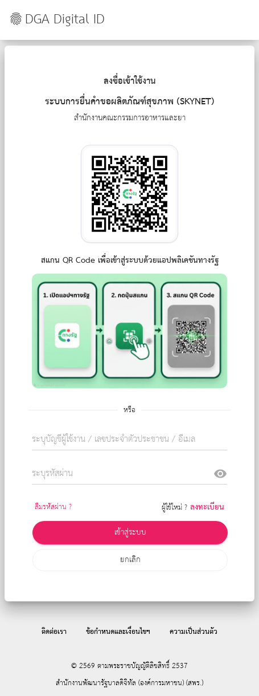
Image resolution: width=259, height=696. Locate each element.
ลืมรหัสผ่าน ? (53, 507)
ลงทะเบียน (207, 507)
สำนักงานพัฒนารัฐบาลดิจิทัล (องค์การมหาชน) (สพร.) (129, 683)
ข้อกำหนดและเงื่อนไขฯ (118, 631)
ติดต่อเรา (54, 631)
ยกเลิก (130, 559)
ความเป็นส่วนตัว (193, 631)
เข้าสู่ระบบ (130, 532)
